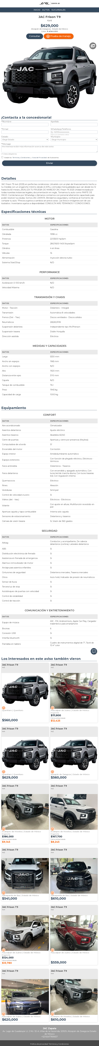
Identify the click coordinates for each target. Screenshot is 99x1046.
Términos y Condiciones (21, 158)
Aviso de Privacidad (39, 158)
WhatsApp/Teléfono (61, 129)
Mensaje (7, 144)
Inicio (37, 10)
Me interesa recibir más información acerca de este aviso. (49, 148)
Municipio (55, 136)
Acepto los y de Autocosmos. (30, 158)
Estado (4, 136)
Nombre (7, 121)
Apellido (55, 121)
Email (5, 129)
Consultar (34, 36)
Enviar (49, 163)
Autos (46, 10)
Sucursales (58, 10)
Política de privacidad (39, 1044)
